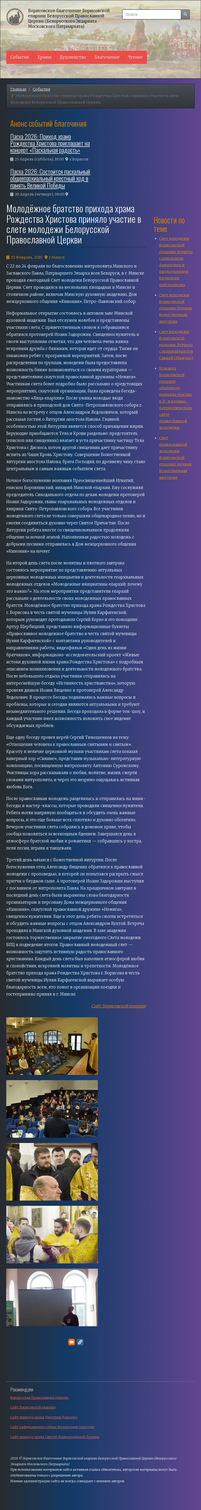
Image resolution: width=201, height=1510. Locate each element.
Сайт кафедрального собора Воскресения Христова (52, 1427)
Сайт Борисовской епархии (118, 1005)
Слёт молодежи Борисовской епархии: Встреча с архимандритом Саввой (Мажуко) (176, 344)
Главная (18, 89)
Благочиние (107, 57)
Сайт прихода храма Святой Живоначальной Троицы (54, 1437)
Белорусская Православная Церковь (39, 1398)
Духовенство (73, 57)
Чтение (135, 57)
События (19, 57)
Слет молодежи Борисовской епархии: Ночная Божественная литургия (175, 308)
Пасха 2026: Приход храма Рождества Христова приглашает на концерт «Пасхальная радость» (50, 143)
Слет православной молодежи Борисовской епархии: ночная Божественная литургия (175, 458)
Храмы (44, 57)
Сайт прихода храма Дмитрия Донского (43, 1417)
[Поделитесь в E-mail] (71, 1342)
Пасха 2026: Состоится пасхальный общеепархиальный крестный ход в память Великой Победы (50, 178)
